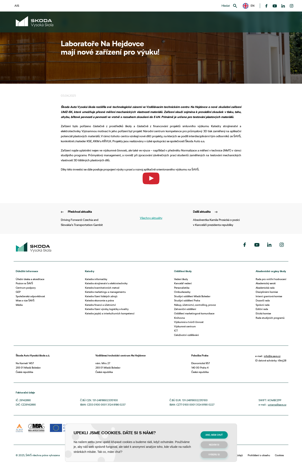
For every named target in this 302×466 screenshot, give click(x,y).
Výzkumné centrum (185, 326)
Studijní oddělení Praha (187, 300)
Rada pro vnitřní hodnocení (271, 279)
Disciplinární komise (267, 291)
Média (19, 304)
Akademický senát (266, 283)
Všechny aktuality (151, 218)
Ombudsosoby (182, 291)
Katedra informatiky (96, 279)
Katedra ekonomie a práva (99, 300)
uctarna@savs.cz (277, 404)
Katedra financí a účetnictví (100, 304)
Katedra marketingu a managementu (105, 291)
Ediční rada (262, 309)
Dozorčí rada (263, 300)
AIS (16, 6)
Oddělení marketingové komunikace (194, 313)
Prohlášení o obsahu (259, 455)
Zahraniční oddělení (185, 309)
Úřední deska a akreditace (30, 279)
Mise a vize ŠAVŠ (25, 300)
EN (248, 6)
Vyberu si (214, 454)
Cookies (279, 455)
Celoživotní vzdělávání (186, 335)
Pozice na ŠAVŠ (24, 283)
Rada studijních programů (270, 317)
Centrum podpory (26, 287)
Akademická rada (265, 287)
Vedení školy (181, 279)
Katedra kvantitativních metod (102, 287)
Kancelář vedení (183, 283)
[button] (248, 6)
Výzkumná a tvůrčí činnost (189, 322)
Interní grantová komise (269, 296)
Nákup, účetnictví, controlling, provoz (195, 304)
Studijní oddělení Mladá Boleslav (192, 296)
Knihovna (179, 317)
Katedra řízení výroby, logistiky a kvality (107, 309)
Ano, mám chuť (214, 435)
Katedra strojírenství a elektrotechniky (106, 283)
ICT (176, 330)
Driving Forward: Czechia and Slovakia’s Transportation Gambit (85, 218)
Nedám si (214, 445)
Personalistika (181, 287)
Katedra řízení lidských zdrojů (101, 296)
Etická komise (263, 313)
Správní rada (262, 304)
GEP (18, 291)
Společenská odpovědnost (30, 296)
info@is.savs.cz (272, 356)
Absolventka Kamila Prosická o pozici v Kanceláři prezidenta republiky (217, 218)
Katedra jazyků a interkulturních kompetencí (109, 313)
